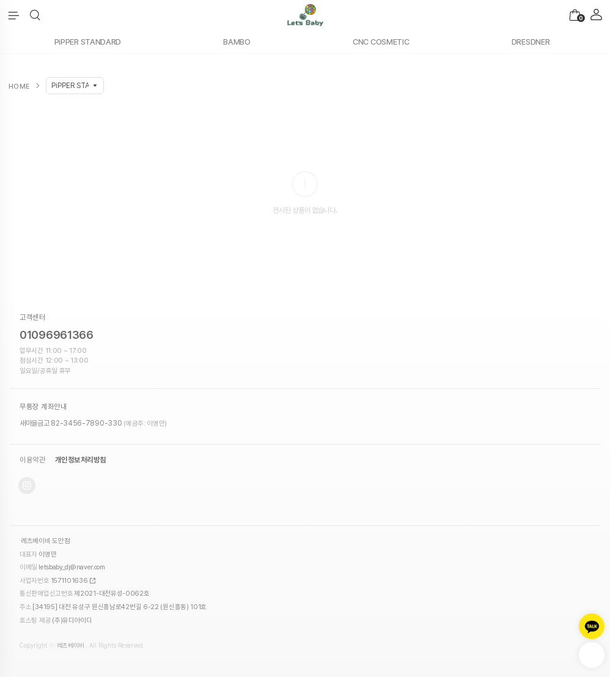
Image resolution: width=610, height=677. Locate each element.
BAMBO (237, 41)
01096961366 (57, 334)
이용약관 (32, 460)
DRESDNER (531, 41)
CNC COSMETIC (381, 41)
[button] (35, 15)
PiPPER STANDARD (88, 41)
